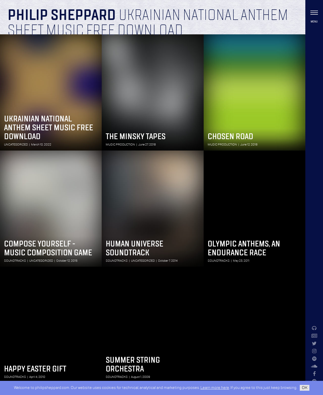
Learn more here (214, 388)
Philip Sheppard (62, 15)
